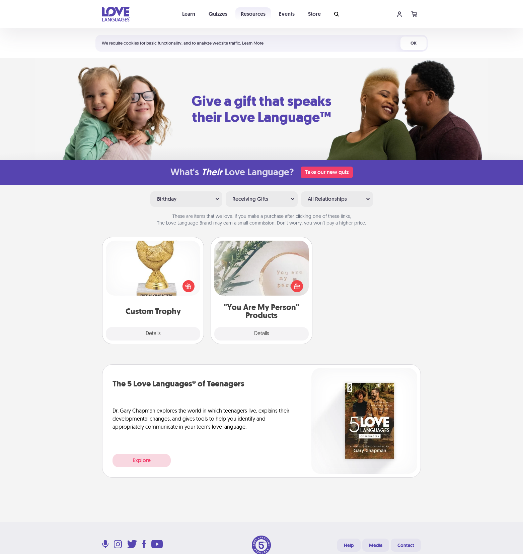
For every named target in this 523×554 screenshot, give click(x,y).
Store (314, 13)
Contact (405, 545)
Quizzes (218, 13)
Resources (253, 13)
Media (375, 545)
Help (349, 545)
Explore (142, 460)
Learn (188, 13)
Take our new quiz (327, 172)
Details (153, 333)
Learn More (253, 43)
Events (287, 13)
